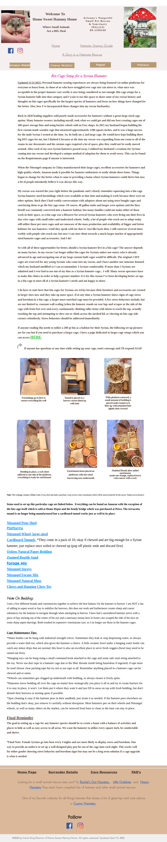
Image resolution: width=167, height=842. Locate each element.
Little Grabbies (122, 782)
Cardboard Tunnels (21, 540)
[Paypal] (100, 65)
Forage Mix (17, 563)
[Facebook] (10, 50)
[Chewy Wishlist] (61, 65)
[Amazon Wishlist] (20, 65)
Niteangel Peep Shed (21, 523)
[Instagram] (20, 50)
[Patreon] (143, 65)
